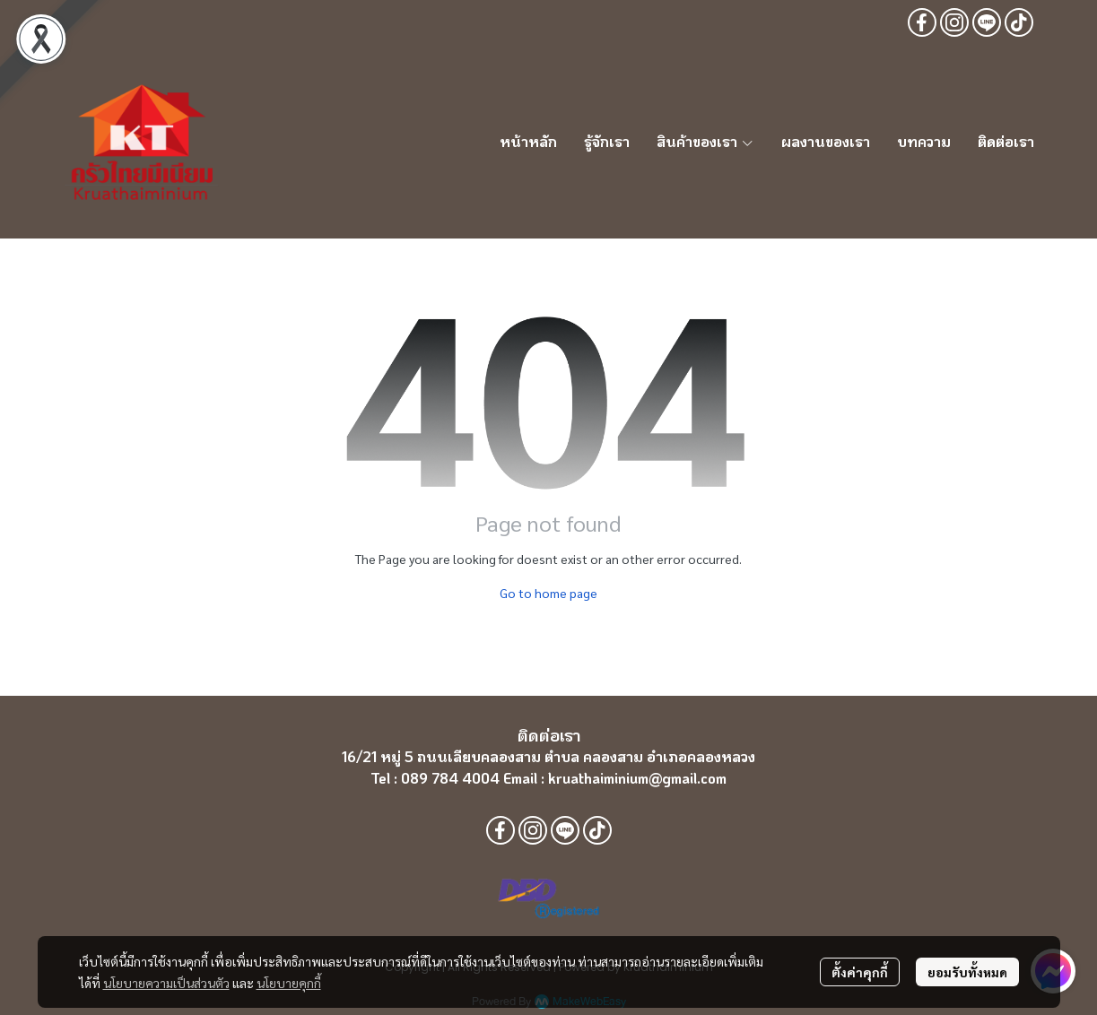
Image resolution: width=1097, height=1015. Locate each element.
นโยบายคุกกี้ (289, 983)
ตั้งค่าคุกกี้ (859, 972)
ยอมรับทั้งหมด (967, 972)
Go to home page (548, 593)
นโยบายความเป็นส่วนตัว (166, 983)
